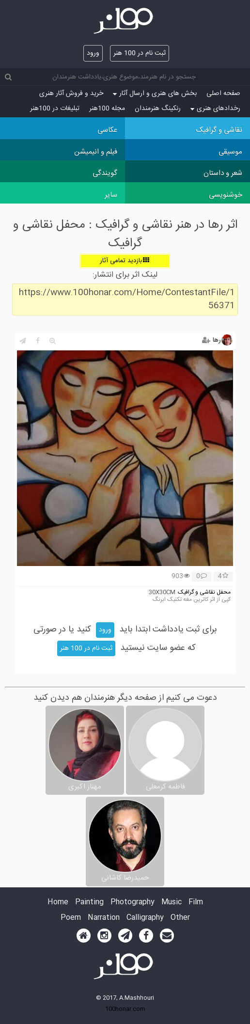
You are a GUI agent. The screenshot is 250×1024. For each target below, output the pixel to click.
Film (195, 902)
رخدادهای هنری (215, 108)
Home (57, 902)
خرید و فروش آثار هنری (71, 93)
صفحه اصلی (223, 93)
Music (171, 902)
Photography (132, 902)
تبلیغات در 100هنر (54, 108)
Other (180, 918)
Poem (71, 918)
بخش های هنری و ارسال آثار (155, 93)
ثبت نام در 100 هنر (139, 53)
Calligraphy (145, 918)
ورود (93, 53)
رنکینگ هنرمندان (158, 108)
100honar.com (125, 1009)
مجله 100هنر (107, 108)
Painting (89, 902)
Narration (104, 918)
